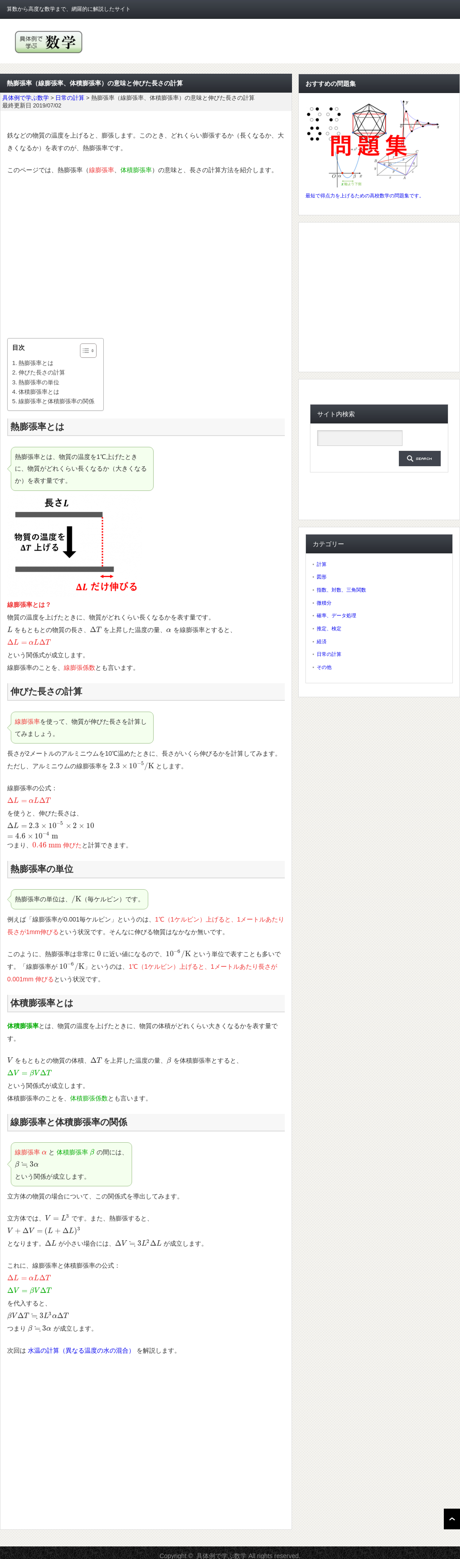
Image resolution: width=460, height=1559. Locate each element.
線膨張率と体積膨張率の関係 (56, 401)
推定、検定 (329, 628)
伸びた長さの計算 (41, 372)
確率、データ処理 (336, 615)
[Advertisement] (146, 257)
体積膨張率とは (38, 391)
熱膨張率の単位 (38, 382)
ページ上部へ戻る (452, 1519)
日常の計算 (329, 654)
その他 (324, 667)
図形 (322, 576)
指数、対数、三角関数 (341, 589)
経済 (322, 641)
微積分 (324, 603)
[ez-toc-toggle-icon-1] (83, 350)
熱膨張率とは (35, 363)
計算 (322, 564)
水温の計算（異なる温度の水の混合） (81, 1350)
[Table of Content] (88, 350)
